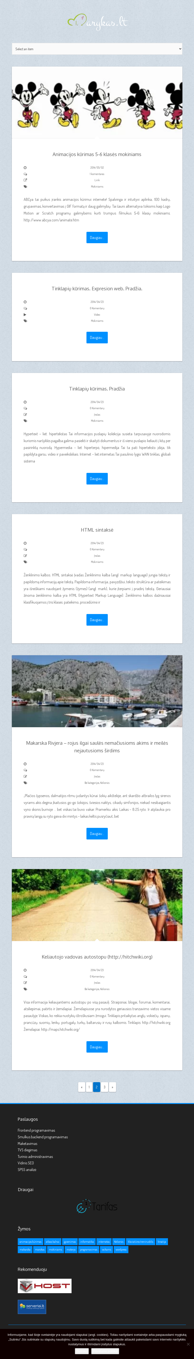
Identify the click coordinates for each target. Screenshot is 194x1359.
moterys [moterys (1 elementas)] (71, 1249)
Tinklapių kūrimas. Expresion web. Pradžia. (97, 288)
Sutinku (82, 1351)
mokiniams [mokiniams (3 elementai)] (55, 1249)
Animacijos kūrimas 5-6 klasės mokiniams (97, 154)
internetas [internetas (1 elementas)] (104, 1241)
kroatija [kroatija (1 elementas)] (162, 1241)
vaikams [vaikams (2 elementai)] (106, 1249)
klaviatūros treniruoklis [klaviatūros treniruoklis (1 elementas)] (140, 1241)
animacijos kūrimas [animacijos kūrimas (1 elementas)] (30, 1241)
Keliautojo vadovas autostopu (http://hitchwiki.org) (97, 957)
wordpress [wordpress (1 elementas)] (121, 1249)
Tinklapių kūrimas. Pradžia (97, 389)
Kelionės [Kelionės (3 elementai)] (118, 1241)
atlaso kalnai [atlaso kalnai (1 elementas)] (52, 1241)
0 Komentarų (97, 308)
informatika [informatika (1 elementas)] (87, 1241)
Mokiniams (97, 186)
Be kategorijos (92, 783)
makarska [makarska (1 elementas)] (25, 1249)
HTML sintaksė (97, 530)
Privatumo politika (105, 1351)
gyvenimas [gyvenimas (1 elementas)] (70, 1241)
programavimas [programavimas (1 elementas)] (88, 1249)
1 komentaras (97, 174)
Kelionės (104, 783)
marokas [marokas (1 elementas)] (40, 1249)
